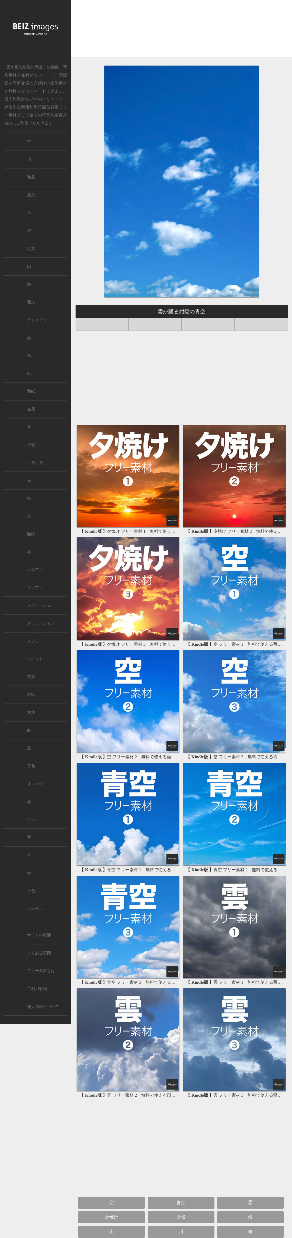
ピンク (33, 820)
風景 (31, 195)
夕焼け (40, 83)
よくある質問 (39, 953)
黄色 (31, 766)
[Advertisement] (181, 30)
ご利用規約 (37, 989)
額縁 (31, 534)
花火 (31, 302)
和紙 (31, 391)
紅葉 (31, 249)
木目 (31, 355)
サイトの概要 (39, 935)
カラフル (35, 570)
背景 (31, 677)
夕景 (181, 1217)
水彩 (31, 445)
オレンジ (35, 784)
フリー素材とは (41, 971)
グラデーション (41, 623)
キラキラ (35, 463)
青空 (181, 1202)
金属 (31, 409)
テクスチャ (37, 320)
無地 (31, 712)
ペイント (35, 659)
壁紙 (31, 694)
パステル (35, 909)
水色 (31, 891)
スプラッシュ (39, 605)
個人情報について (43, 1007)
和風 (31, 177)
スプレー (35, 641)
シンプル (35, 588)
